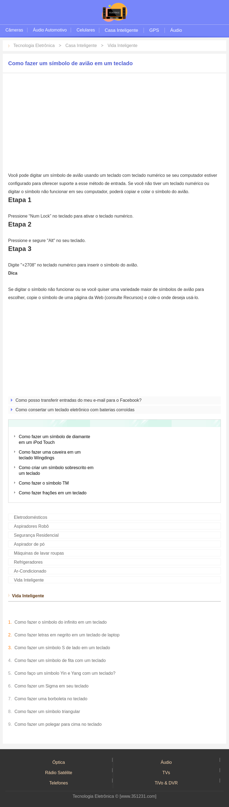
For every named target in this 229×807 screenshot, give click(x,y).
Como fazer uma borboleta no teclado (50, 698)
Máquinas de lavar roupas (39, 553)
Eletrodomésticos (30, 517)
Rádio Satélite (58, 772)
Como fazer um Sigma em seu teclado (51, 686)
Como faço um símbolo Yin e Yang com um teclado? (64, 673)
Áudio (176, 30)
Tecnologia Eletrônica (34, 45)
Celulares (85, 30)
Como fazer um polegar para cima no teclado (57, 724)
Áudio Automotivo (50, 30)
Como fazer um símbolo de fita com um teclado (60, 660)
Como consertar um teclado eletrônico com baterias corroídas (75, 409)
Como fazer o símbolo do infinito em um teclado (60, 622)
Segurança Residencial (36, 535)
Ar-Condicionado (30, 571)
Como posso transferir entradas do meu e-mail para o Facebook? (78, 400)
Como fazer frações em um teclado (52, 493)
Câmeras (14, 30)
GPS (154, 30)
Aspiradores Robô (31, 526)
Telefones (58, 783)
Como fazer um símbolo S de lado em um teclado (62, 647)
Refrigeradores (28, 562)
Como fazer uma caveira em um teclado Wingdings (50, 455)
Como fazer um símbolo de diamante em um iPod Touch (54, 439)
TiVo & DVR (166, 783)
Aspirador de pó (29, 544)
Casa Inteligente (121, 30)
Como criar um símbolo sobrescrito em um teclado (56, 470)
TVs (166, 772)
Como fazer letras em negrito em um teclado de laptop (66, 635)
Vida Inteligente (122, 45)
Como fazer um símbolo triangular (47, 711)
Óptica (58, 762)
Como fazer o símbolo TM (44, 483)
